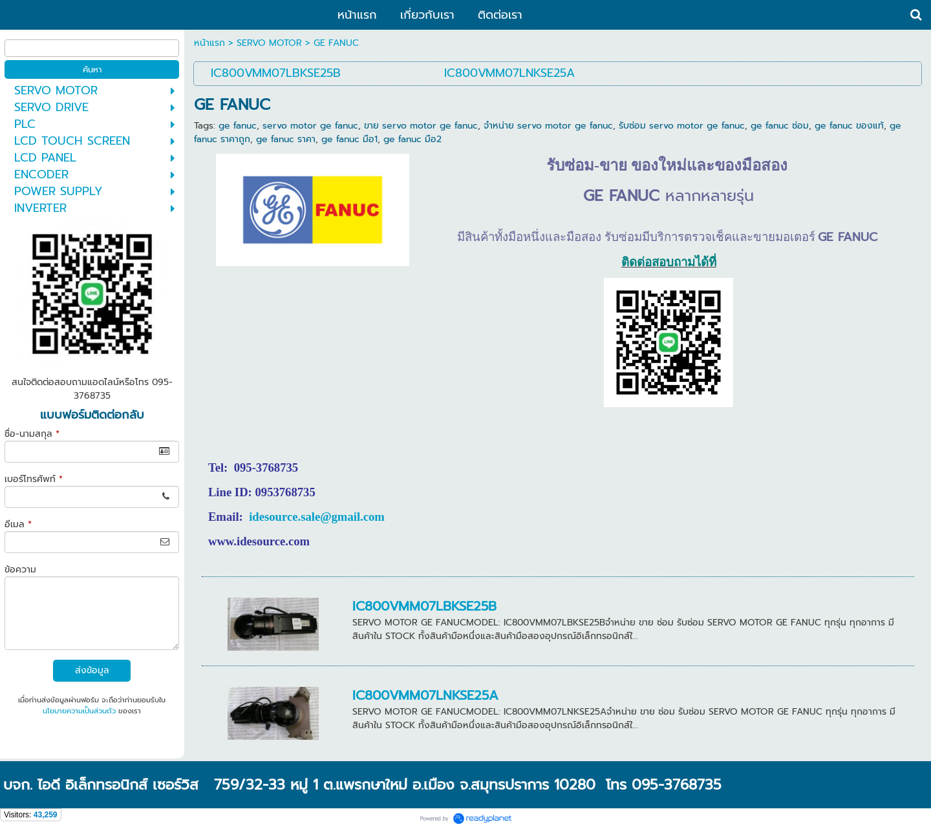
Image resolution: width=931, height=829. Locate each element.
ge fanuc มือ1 (349, 139)
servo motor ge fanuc (310, 125)
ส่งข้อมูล (92, 670)
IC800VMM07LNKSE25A (425, 695)
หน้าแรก (209, 43)
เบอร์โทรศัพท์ (34, 479)
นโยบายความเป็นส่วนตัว (79, 711)
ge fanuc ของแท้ (849, 125)
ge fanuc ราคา (286, 139)
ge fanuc (238, 125)
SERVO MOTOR (269, 43)
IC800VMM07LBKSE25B (424, 606)
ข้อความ (20, 569)
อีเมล (18, 524)
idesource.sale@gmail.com (317, 516)
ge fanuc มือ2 (412, 139)
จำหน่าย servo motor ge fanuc (548, 125)
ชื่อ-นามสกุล (32, 434)
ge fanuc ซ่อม (780, 125)
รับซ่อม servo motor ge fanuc (682, 125)
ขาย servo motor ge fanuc (421, 125)
